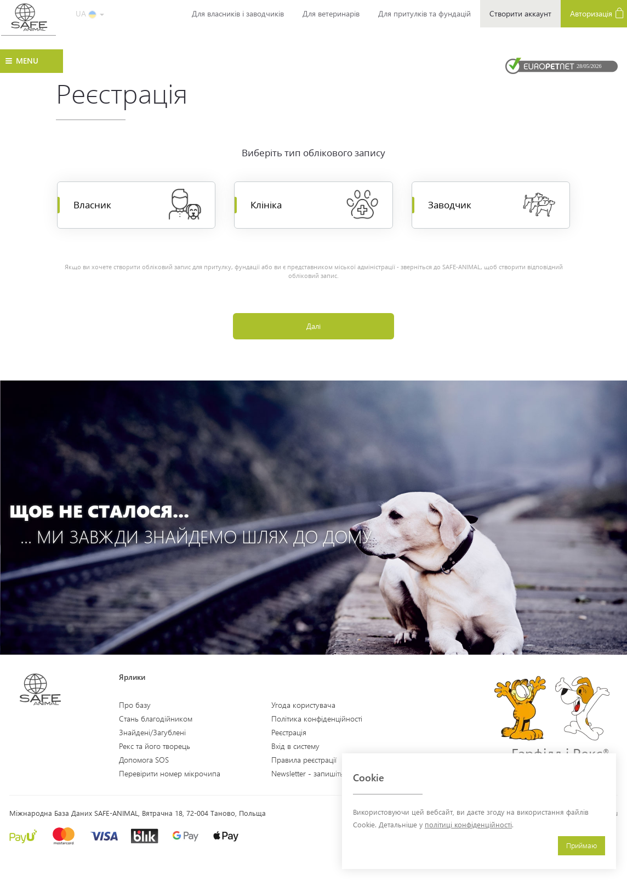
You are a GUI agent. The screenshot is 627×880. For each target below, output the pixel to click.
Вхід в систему (295, 746)
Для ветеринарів (331, 13)
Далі (313, 326)
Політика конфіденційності (316, 718)
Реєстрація (288, 732)
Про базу (135, 705)
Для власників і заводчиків (238, 13)
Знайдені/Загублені (152, 732)
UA (90, 13)
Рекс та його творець (154, 746)
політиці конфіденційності (468, 824)
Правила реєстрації (304, 759)
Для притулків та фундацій (424, 13)
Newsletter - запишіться (311, 773)
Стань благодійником (155, 718)
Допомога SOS (144, 759)
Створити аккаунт (520, 13)
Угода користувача (303, 705)
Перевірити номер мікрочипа (169, 773)
